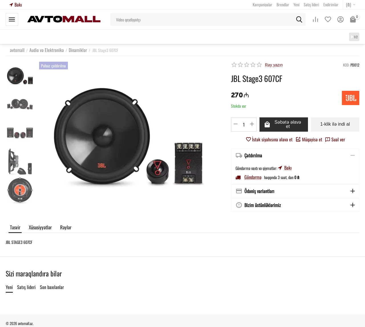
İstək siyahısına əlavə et (272, 139)
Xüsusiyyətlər (40, 226)
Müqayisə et (306, 139)
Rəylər (64, 226)
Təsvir (15, 226)
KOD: (346, 65)
